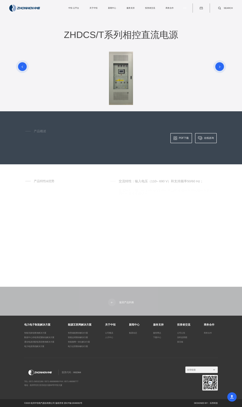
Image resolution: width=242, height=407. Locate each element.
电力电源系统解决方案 (34, 346)
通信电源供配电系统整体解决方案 (39, 342)
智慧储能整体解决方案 (78, 333)
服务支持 (131, 8)
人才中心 (109, 337)
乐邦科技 (214, 403)
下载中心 (157, 337)
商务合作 (170, 8)
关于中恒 (94, 8)
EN (184, 8)
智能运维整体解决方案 (78, 337)
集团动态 (133, 333)
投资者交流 (150, 8)
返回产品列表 (121, 303)
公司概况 (109, 333)
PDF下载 (181, 138)
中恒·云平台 (73, 8)
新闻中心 (112, 8)
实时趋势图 (182, 337)
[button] (22, 66)
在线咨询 (206, 138)
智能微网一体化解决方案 (79, 342)
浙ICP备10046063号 (73, 403)
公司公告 (181, 333)
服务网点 (157, 333)
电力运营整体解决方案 (78, 346)
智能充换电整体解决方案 (35, 333)
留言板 (180, 342)
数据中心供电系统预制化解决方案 (39, 337)
